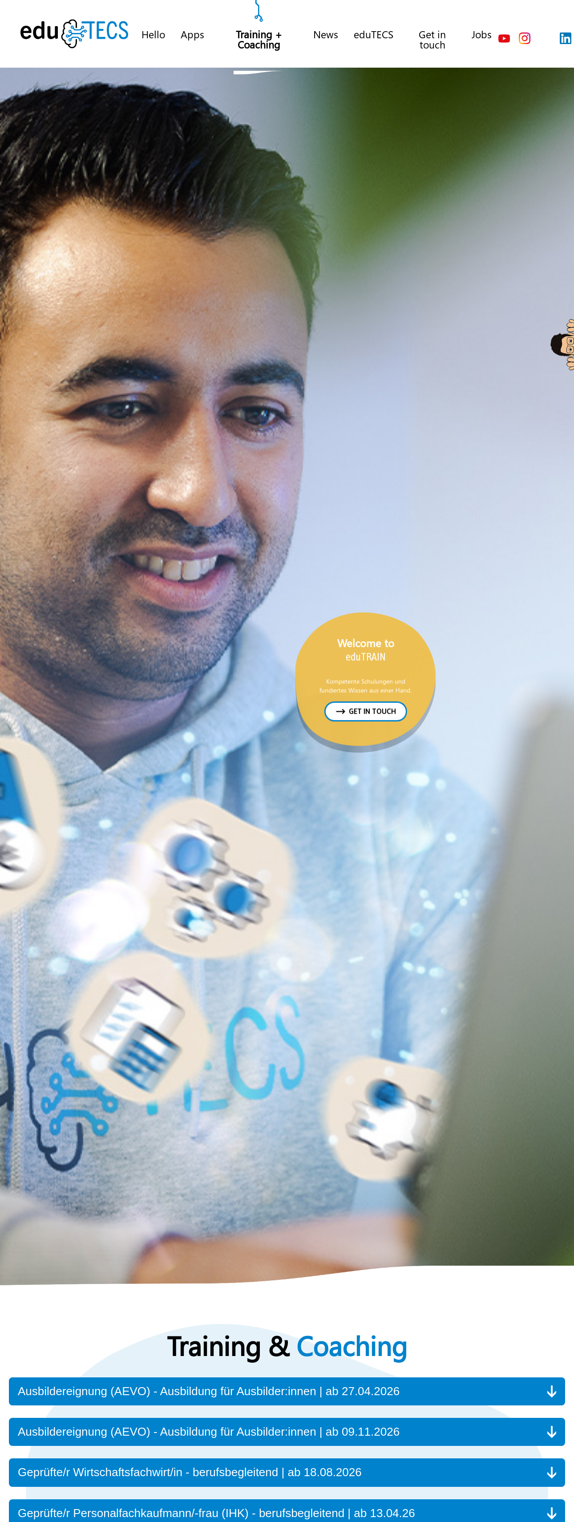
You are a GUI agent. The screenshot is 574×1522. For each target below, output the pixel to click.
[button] (287, 1391)
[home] (74, 34)
